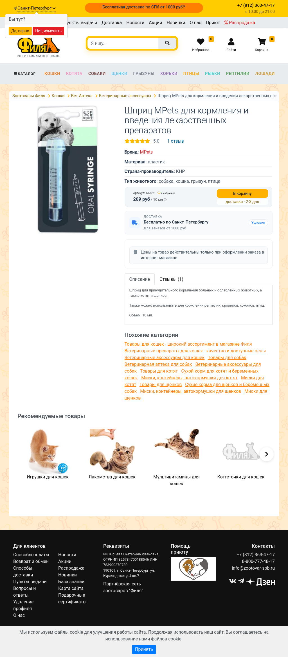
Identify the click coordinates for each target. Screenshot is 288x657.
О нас (195, 22)
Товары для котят (159, 371)
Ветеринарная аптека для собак (158, 364)
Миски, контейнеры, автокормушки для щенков (190, 391)
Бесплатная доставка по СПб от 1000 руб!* (144, 7)
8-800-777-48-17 (258, 561)
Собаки (97, 73)
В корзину (242, 193)
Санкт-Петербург (36, 8)
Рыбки (212, 73)
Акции (155, 22)
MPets (146, 152)
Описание (139, 279)
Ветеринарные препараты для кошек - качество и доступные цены (195, 350)
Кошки (52, 73)
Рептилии (237, 73)
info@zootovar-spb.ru (253, 568)
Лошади (265, 73)
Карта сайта (71, 588)
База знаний (71, 581)
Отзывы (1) (171, 279)
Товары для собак (227, 357)
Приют (213, 22)
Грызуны (143, 73)
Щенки (119, 73)
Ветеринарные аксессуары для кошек (165, 357)
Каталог (24, 74)
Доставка (112, 22)
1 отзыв (175, 141)
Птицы (191, 73)
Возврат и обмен (31, 561)
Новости (135, 22)
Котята (74, 73)
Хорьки (168, 73)
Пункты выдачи (80, 22)
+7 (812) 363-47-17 (256, 554)
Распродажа (239, 22)
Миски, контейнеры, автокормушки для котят (189, 377)
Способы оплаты (31, 554)
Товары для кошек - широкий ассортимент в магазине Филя (188, 344)
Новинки (175, 22)
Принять (144, 649)
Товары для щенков (161, 384)
